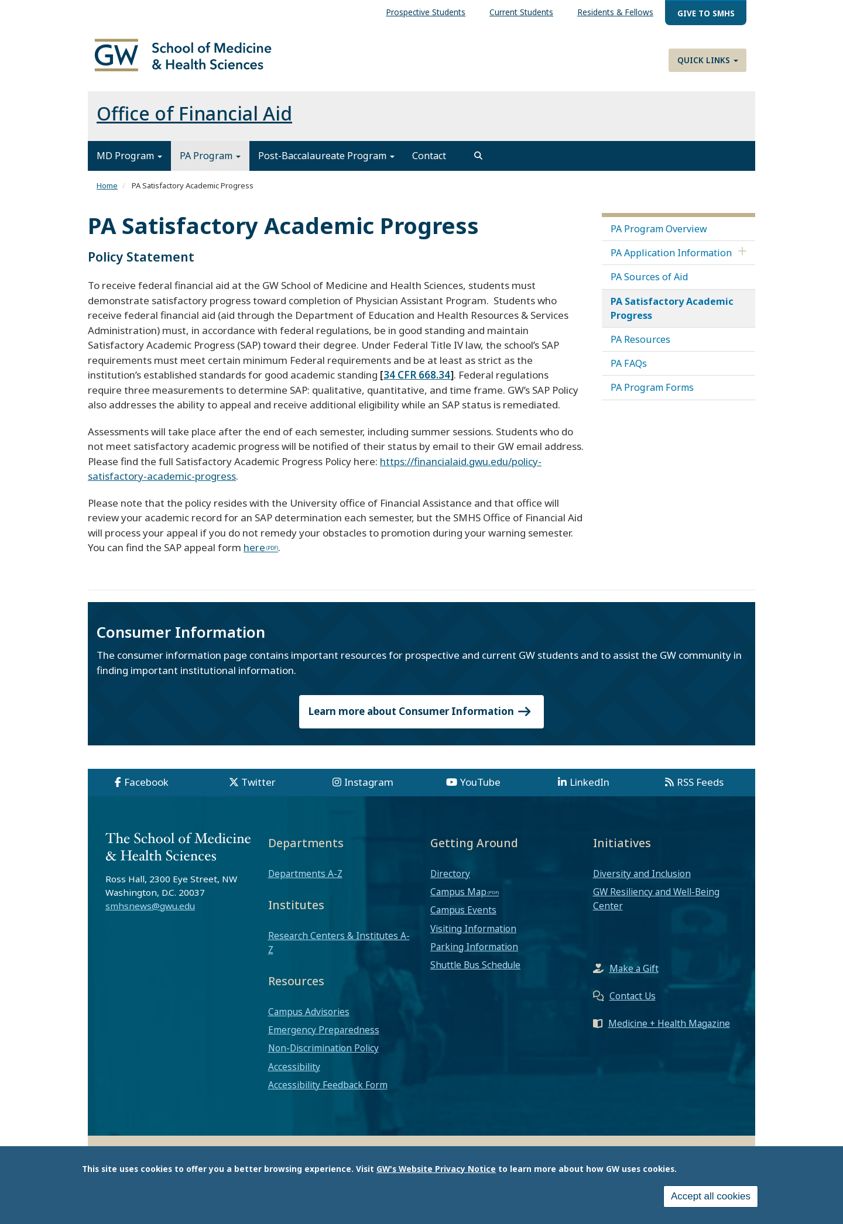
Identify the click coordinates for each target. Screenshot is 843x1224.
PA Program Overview (659, 235)
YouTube (480, 788)
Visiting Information (473, 935)
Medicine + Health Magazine (669, 1030)
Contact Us (632, 1002)
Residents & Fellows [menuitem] (615, 12)
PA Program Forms (652, 394)
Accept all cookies (711, 1196)
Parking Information (474, 953)
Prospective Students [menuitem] (425, 12)
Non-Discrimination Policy (323, 1055)
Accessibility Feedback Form (328, 1091)
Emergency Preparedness (323, 1036)
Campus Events (463, 917)
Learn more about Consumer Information (421, 718)
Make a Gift (634, 975)
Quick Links (707, 60)
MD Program (129, 162)
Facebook (146, 788)
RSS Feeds (700, 788)
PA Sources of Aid (649, 283)
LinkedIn (589, 788)
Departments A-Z (305, 880)
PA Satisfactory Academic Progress (672, 314)
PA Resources (640, 345)
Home (107, 192)
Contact (429, 162)
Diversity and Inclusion (642, 880)
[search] (478, 162)
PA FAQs (629, 370)
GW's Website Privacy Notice (436, 1168)
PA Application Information (671, 259)
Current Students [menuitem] (521, 12)
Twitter (258, 788)
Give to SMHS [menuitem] (706, 13)
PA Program (210, 162)
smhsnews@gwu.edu (150, 912)
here (254, 554)
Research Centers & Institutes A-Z (339, 949)
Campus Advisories (308, 1018)
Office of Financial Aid (194, 120)
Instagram (368, 788)
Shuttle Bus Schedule (475, 971)
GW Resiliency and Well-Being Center (656, 906)
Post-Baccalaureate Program (326, 162)
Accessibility (294, 1073)
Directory (450, 880)
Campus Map (458, 899)
